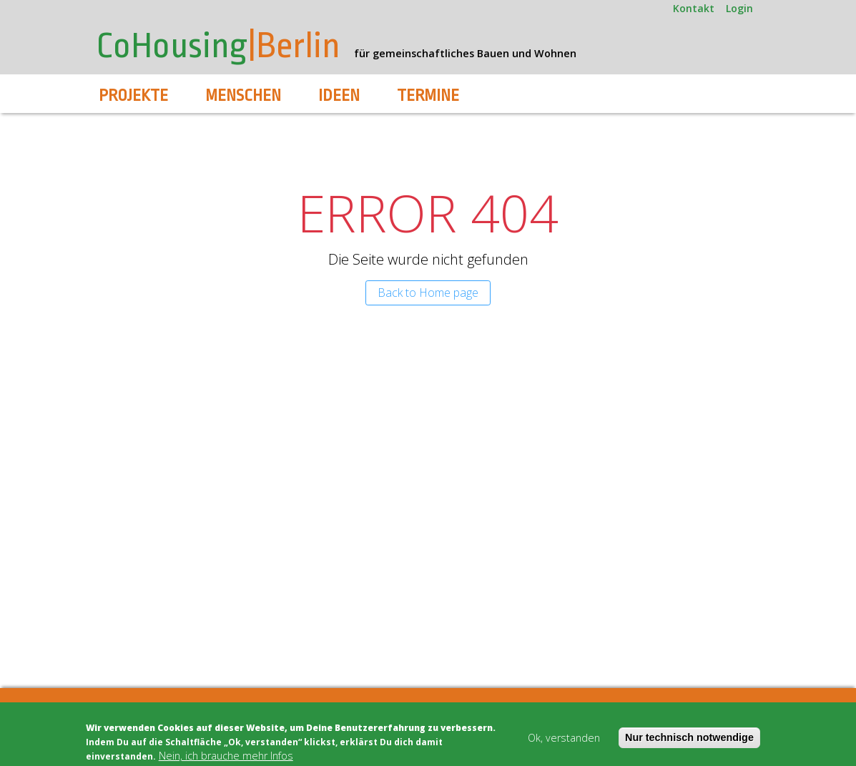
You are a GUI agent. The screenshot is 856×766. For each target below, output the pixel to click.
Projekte (133, 96)
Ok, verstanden (564, 738)
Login (739, 8)
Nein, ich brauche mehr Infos (226, 755)
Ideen (339, 96)
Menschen (243, 96)
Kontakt (693, 8)
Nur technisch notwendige (689, 737)
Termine (428, 96)
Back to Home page (428, 292)
